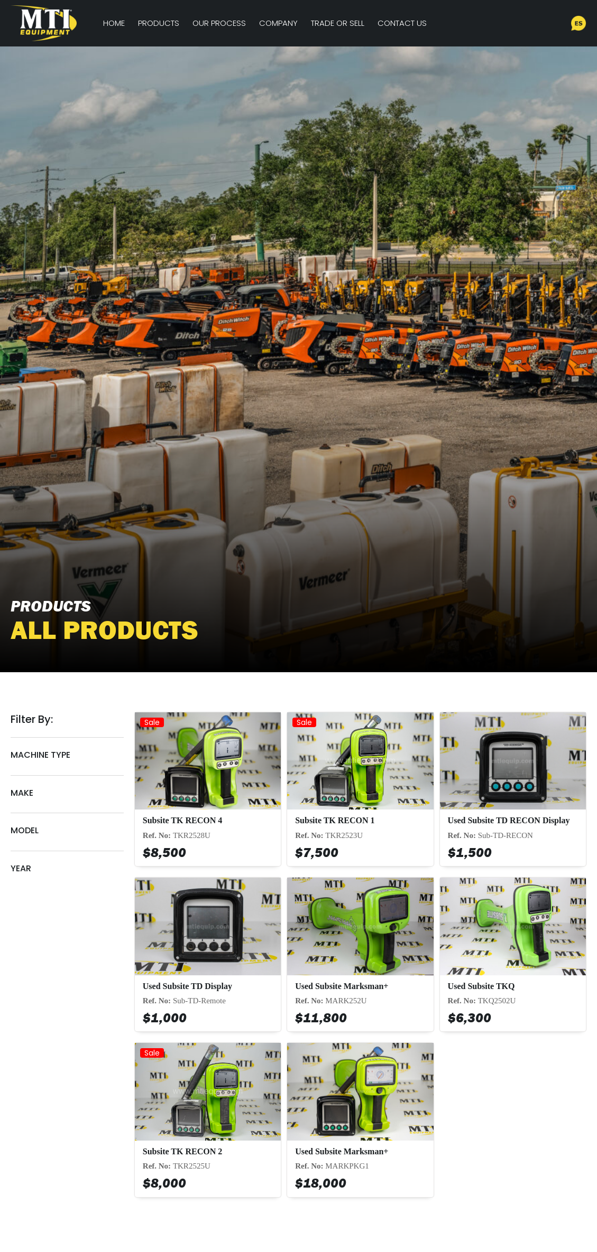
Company (278, 23)
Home (114, 23)
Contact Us (402, 23)
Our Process (219, 23)
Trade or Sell (337, 23)
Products (158, 23)
